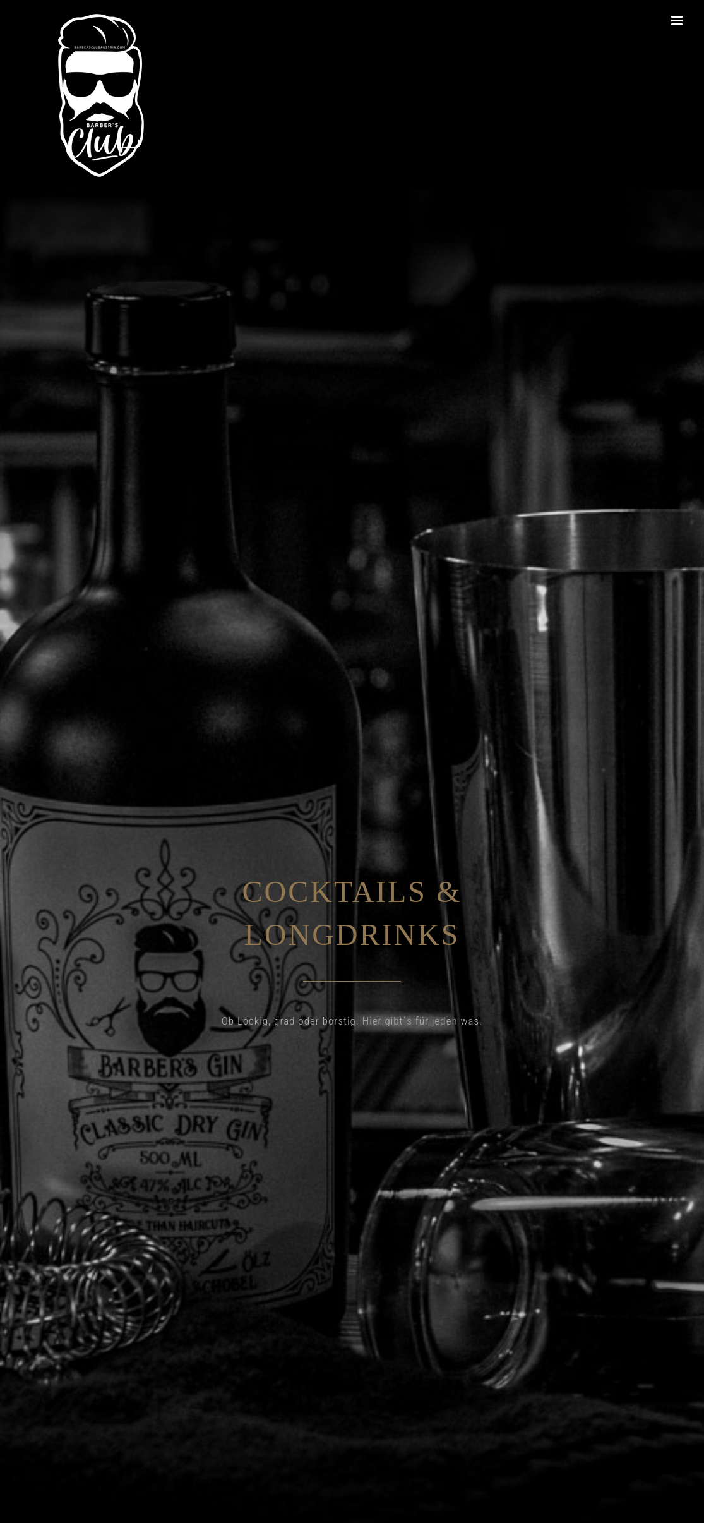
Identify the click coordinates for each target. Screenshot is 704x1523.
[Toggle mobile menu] (678, 20)
